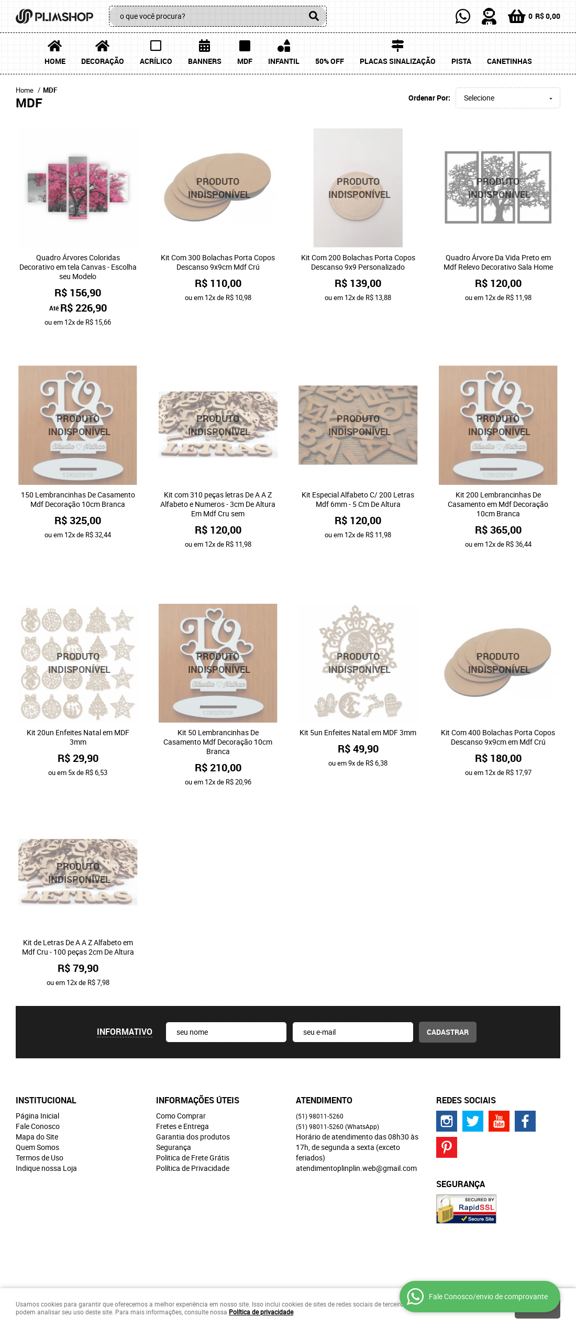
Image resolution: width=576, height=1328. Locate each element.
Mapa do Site (37, 1096)
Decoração (102, 61)
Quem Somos (37, 1106)
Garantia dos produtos (193, 1096)
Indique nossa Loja (46, 1127)
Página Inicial (37, 1075)
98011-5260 (320, 1075)
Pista (461, 61)
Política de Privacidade (192, 1127)
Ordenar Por (428, 98)
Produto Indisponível (218, 188)
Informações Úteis (197, 1059)
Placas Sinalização (398, 61)
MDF (244, 61)
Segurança (173, 1106)
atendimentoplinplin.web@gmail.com (356, 1127)
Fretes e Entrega (182, 1085)
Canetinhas (509, 61)
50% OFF (329, 61)
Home (55, 61)
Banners (204, 61)
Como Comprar (181, 1075)
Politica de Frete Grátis (192, 1117)
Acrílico (156, 61)
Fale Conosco (38, 1085)
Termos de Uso (39, 1117)
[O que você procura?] (313, 16)
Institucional (46, 1059)
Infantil (284, 61)
